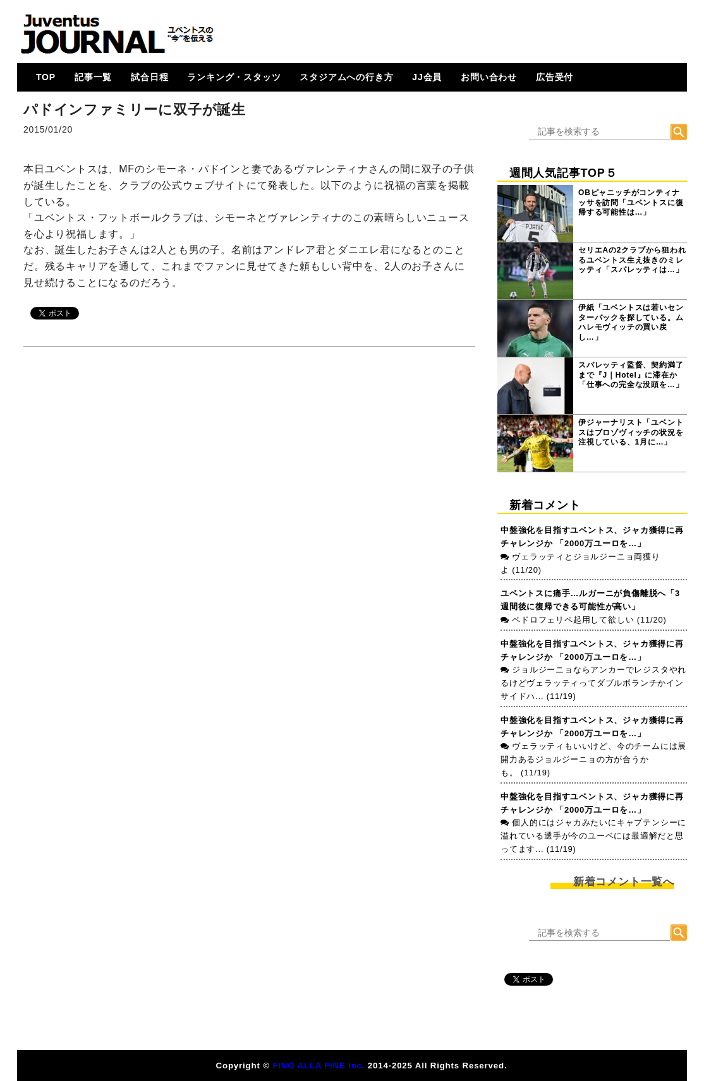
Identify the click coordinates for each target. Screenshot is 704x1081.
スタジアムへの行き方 (346, 77)
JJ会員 (427, 77)
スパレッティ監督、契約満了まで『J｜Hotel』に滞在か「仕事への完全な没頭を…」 (630, 375)
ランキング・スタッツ (234, 77)
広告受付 (554, 77)
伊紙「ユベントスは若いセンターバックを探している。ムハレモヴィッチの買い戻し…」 (630, 322)
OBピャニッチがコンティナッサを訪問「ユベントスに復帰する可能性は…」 (630, 202)
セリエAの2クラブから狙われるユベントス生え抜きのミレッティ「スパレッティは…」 (632, 260)
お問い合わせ (489, 77)
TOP (46, 77)
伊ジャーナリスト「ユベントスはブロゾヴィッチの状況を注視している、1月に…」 (630, 432)
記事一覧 (93, 77)
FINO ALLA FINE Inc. (318, 1065)
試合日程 (149, 77)
